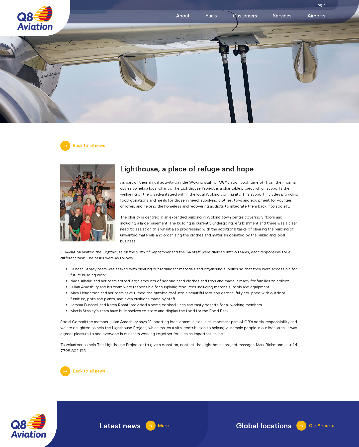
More (163, 425)
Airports (316, 16)
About (183, 16)
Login (320, 5)
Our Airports (321, 425)
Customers (245, 16)
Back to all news (89, 145)
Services (282, 16)
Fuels (211, 16)
